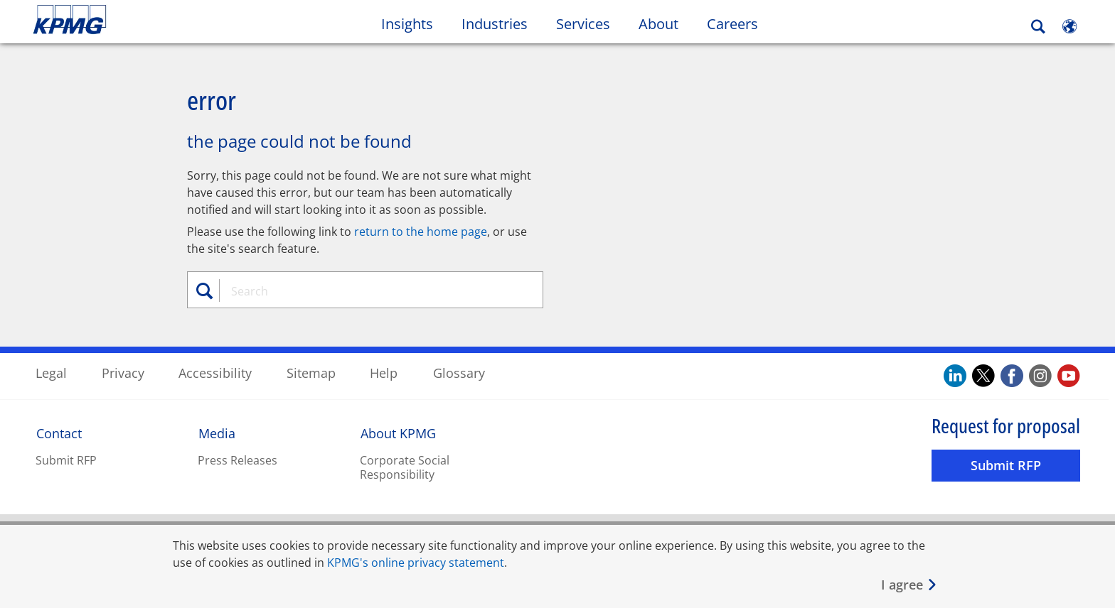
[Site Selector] (1069, 26)
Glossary (459, 372)
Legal (51, 372)
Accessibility (215, 372)
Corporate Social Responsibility (404, 467)
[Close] (909, 585)
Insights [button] (407, 23)
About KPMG (398, 432)
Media (216, 432)
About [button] (658, 23)
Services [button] (583, 23)
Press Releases (237, 459)
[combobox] (370, 290)
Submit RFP (66, 459)
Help (384, 372)
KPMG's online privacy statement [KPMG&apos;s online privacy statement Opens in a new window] (415, 562)
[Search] (1038, 26)
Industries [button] (495, 23)
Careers (732, 23)
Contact (59, 432)
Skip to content (135, 20)
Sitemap (311, 372)
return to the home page (420, 231)
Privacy (123, 372)
